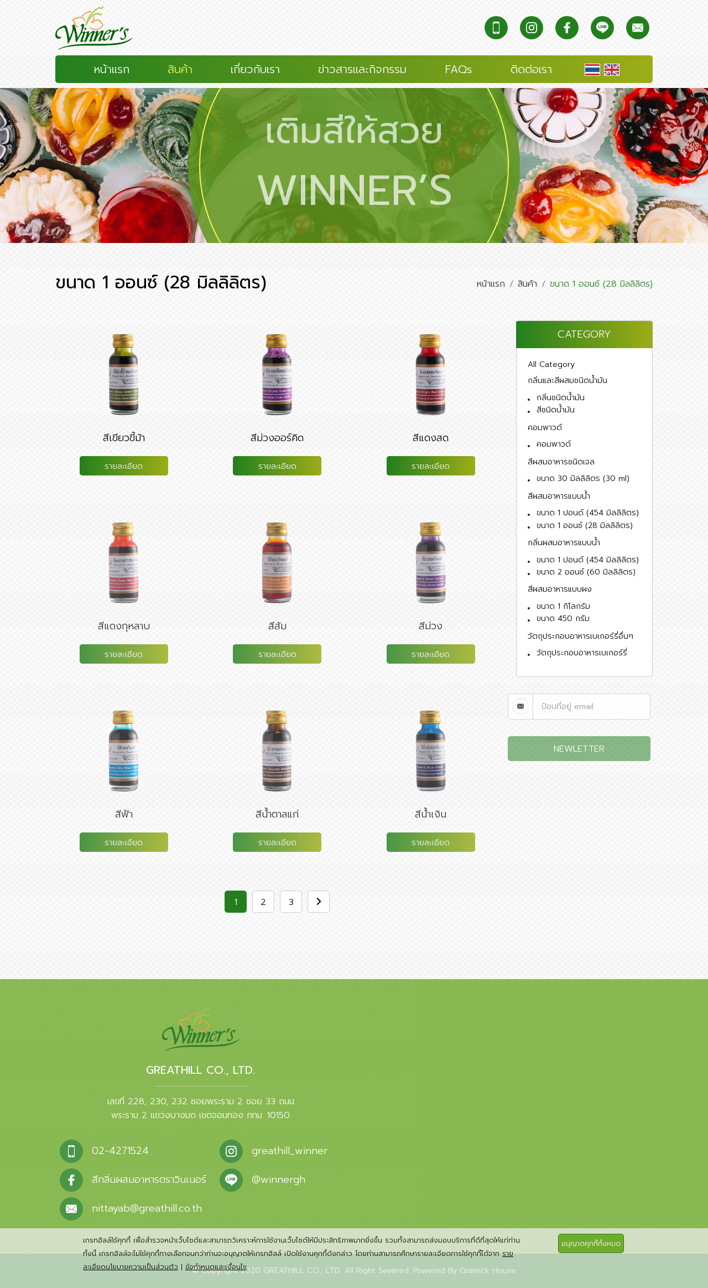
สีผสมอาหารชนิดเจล (561, 462)
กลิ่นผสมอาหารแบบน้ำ (564, 543)
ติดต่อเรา (531, 69)
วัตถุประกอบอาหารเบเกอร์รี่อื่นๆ (580, 636)
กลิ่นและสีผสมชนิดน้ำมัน (567, 380)
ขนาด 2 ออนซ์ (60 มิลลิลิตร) (586, 572)
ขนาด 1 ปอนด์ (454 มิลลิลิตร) (588, 513)
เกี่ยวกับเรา (255, 69)
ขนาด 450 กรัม (563, 618)
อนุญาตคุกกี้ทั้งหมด (591, 1244)
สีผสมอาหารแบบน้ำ (559, 496)
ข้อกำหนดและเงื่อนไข (216, 1267)
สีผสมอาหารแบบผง (560, 589)
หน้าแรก (111, 69)
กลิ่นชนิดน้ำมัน (561, 398)
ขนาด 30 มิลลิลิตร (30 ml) (583, 478)
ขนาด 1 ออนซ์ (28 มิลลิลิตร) (585, 525)
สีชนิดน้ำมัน (556, 410)
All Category (551, 364)
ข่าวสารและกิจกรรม (362, 69)
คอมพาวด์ (545, 427)
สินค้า (180, 69)
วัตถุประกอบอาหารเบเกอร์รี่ (582, 653)
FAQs (458, 69)
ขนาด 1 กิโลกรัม (563, 606)
